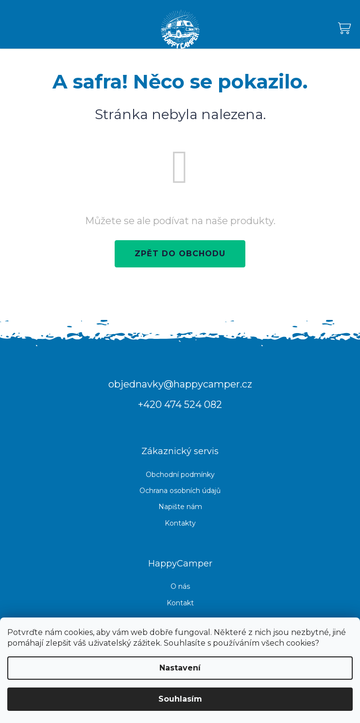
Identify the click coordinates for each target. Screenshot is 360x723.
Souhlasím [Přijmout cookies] (180, 699)
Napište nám (180, 506)
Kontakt (180, 603)
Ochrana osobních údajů (180, 490)
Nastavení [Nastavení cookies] (180, 667)
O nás (180, 586)
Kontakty (180, 523)
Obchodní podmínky (180, 474)
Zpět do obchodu (180, 253)
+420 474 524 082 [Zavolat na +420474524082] (180, 404)
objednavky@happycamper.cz (180, 384)
